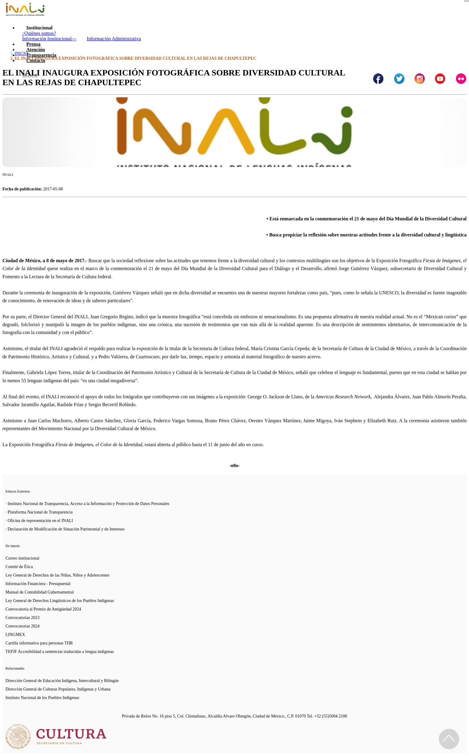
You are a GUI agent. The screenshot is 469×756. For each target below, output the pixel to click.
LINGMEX (15, 634)
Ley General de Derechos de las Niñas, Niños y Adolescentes (57, 575)
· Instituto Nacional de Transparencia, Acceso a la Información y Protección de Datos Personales (87, 503)
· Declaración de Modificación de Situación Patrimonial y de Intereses (65, 529)
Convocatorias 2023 (22, 617)
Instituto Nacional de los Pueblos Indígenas (42, 697)
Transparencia (41, 55)
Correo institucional (22, 558)
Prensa (33, 44)
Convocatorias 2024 (22, 626)
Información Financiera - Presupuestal (37, 583)
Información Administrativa (114, 38)
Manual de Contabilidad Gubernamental (39, 592)
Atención (35, 49)
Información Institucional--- (49, 38)
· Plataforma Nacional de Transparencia (39, 512)
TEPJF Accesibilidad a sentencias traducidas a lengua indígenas (59, 651)
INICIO (21, 53)
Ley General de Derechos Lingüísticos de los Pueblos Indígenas (59, 600)
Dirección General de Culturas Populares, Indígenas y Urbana (57, 689)
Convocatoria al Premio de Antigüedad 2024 (43, 609)
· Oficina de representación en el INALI (39, 520)
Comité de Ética (19, 566)
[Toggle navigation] (466, 1)
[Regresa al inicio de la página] (449, 739)
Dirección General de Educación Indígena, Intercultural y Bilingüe (62, 680)
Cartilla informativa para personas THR (39, 643)
